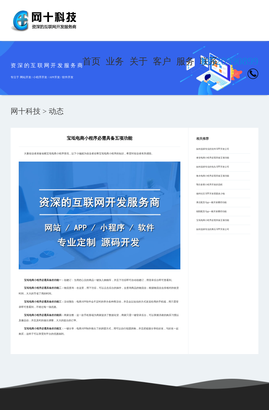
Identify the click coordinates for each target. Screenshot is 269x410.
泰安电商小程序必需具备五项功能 (212, 157)
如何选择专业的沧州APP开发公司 (212, 149)
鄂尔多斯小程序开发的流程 (209, 184)
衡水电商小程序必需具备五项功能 (212, 175)
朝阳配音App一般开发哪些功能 (211, 211)
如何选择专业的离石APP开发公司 (212, 229)
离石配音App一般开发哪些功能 (211, 202)
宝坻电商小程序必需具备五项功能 (212, 220)
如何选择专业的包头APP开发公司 (212, 166)
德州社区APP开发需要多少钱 (210, 193)
